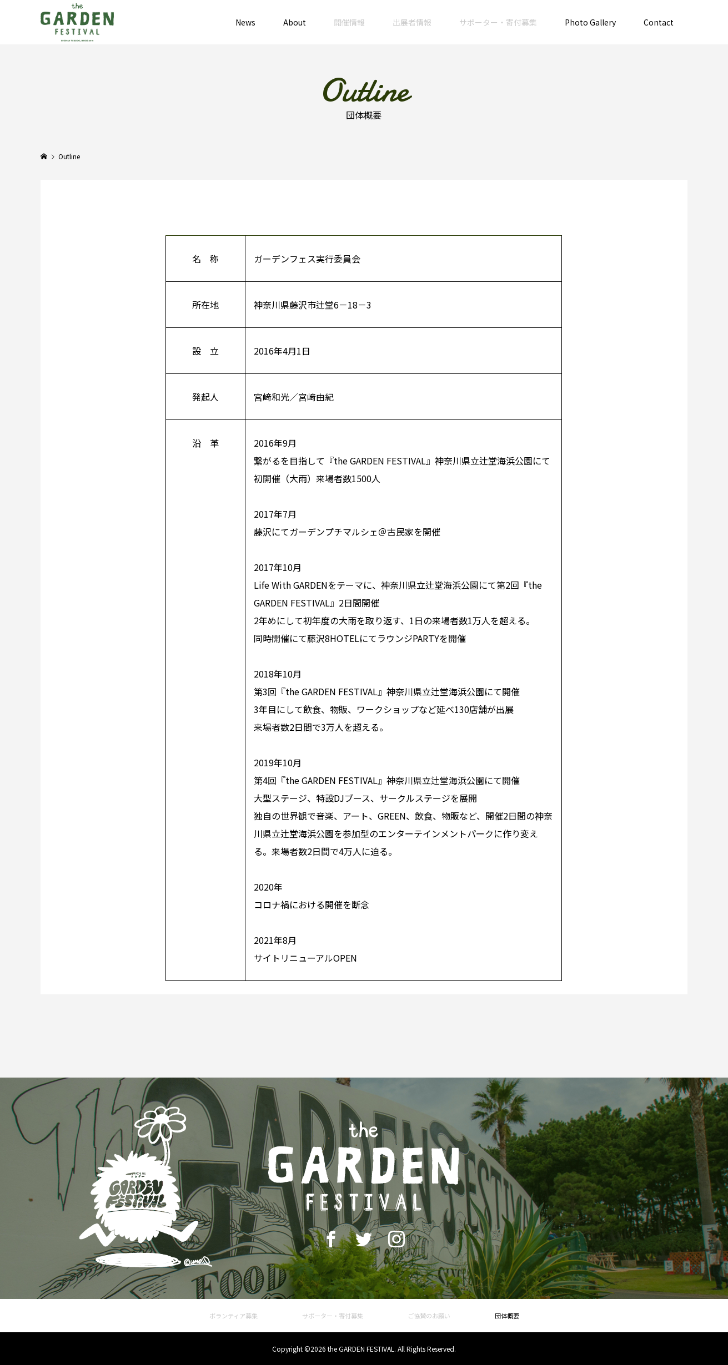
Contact (659, 22)
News (245, 22)
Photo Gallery (590, 22)
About (294, 22)
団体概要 (507, 1315)
